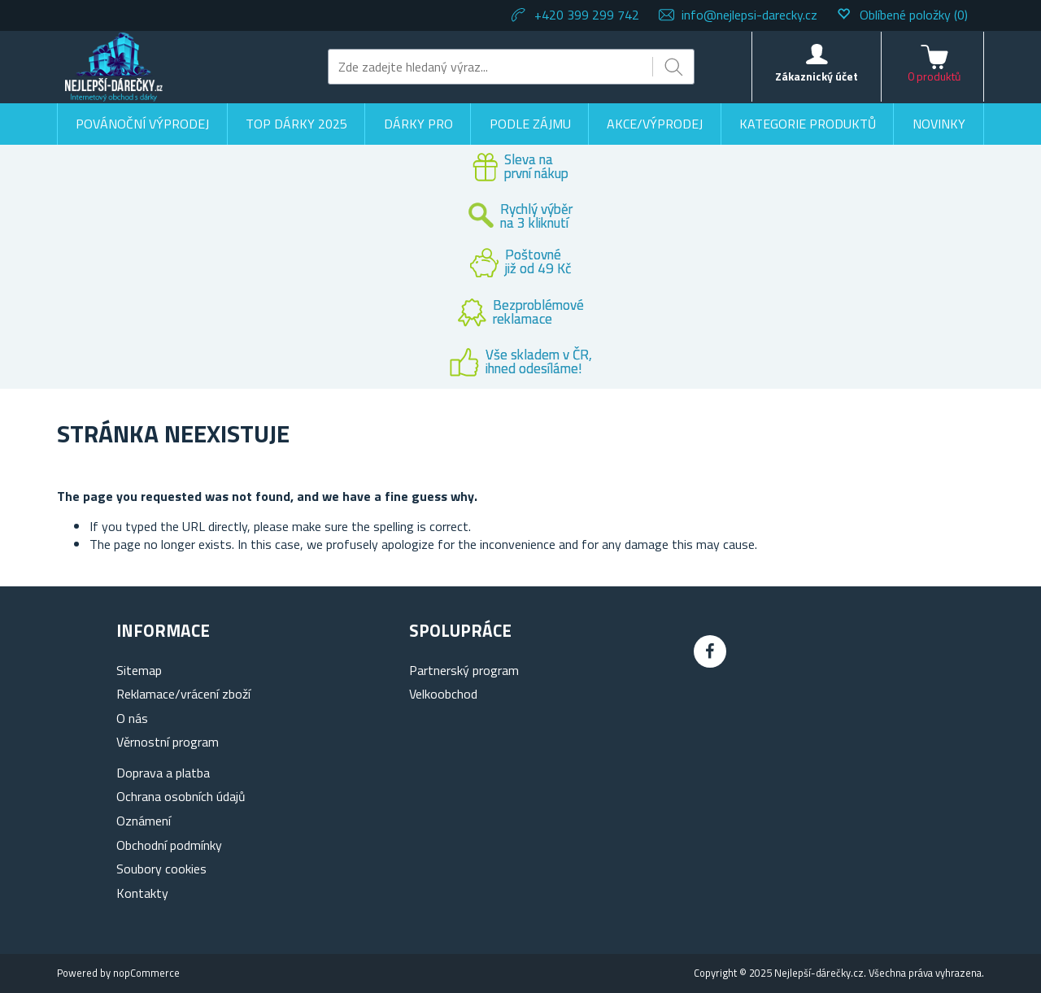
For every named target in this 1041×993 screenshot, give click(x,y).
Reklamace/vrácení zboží (183, 693)
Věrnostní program (167, 741)
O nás (132, 718)
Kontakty (142, 893)
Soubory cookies (161, 868)
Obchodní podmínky (169, 845)
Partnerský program (464, 670)
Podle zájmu (530, 123)
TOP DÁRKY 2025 (296, 123)
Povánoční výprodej (142, 123)
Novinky (939, 123)
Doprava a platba (163, 772)
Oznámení (143, 820)
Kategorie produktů (807, 123)
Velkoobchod (443, 693)
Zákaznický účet (816, 76)
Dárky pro (418, 123)
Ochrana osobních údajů (181, 796)
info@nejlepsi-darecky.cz (749, 14)
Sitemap (139, 670)
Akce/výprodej (655, 123)
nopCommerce (146, 973)
